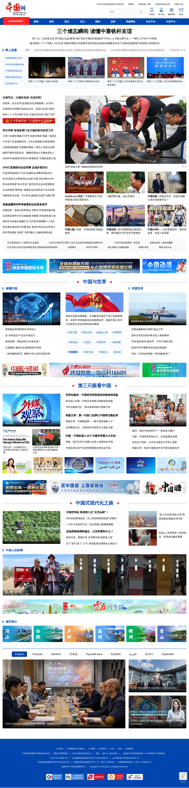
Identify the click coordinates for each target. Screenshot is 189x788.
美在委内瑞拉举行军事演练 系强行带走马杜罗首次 (29, 227)
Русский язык (94, 654)
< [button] (182, 50)
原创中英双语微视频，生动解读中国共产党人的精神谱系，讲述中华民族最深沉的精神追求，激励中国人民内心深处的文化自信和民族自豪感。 (94, 320)
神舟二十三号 (10, 114)
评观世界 (137, 288)
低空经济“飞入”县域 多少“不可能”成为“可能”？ (26, 541)
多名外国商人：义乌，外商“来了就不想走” (151, 423)
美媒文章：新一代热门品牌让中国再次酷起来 (92, 415)
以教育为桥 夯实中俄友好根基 (83, 38)
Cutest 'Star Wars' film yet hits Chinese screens (153, 688)
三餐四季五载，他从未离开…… (122, 196)
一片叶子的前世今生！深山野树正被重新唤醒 (89, 524)
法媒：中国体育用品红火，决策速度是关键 (154, 436)
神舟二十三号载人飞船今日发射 (43, 81)
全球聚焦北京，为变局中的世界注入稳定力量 (89, 427)
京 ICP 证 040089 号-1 (59, 758)
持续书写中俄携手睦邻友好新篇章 (149, 347)
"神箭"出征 (23, 114)
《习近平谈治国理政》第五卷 (126, 243)
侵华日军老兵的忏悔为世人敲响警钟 (150, 335)
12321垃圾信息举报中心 (82, 753)
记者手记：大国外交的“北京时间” (22, 97)
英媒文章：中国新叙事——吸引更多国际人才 (89, 421)
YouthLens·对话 (73, 196)
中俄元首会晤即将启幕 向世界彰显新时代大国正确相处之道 (46, 450)
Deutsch (56, 654)
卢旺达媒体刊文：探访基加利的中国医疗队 (88, 407)
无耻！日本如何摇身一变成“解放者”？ (151, 354)
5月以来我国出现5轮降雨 (42, 141)
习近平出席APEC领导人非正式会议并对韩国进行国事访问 (76, 243)
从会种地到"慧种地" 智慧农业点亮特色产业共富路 (29, 190)
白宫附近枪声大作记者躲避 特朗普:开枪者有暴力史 (29, 216)
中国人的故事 (14, 550)
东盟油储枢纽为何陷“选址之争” (147, 329)
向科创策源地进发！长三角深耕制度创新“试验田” (91, 518)
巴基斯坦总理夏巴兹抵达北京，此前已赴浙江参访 (29, 109)
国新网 (131, 4)
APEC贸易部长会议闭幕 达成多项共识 (25, 167)
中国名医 (111, 229)
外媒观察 (9, 423)
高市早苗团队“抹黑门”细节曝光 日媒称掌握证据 (27, 232)
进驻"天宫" (49, 114)
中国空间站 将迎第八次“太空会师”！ (87, 512)
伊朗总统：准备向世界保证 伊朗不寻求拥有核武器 (29, 210)
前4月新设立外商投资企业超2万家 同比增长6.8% (28, 179)
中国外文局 (178, 4)
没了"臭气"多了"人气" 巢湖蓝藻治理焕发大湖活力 (91, 543)
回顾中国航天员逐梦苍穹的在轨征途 (83, 43)
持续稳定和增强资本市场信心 (20, 329)
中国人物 (69, 229)
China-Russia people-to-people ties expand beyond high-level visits (44, 723)
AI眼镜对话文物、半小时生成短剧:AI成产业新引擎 (29, 195)
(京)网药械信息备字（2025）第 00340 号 (134, 762)
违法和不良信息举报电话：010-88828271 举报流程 (144, 753)
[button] (184, 129)
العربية (133, 654)
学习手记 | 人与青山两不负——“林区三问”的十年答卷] (129, 38)
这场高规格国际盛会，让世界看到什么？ (89, 531)
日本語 (73, 654)
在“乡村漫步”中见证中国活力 (20, 335)
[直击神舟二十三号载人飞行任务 (46, 43)
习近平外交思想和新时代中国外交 (110, 4)
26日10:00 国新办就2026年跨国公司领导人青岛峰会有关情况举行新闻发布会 (70, 50)
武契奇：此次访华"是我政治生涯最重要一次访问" (28, 103)
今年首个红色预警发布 (14, 141)
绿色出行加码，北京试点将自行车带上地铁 (154, 442)
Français (37, 654)
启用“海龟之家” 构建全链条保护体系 (84, 167)
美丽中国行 (144, 247)
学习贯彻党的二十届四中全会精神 (23, 243)
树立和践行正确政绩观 (118, 247)
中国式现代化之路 (94, 503)
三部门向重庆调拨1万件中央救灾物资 (22, 136)
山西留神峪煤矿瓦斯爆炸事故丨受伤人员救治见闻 (29, 147)
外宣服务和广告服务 (75, 749)
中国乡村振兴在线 (162, 4)
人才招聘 (91, 749)
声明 (120, 749)
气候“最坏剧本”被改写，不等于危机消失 (152, 341)
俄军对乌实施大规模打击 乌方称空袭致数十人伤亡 (29, 221)
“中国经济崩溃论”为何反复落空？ (20, 321)
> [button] (184, 50)
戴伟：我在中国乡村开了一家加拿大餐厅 (153, 431)
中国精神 (73, 352)
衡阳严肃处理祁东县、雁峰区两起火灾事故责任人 (29, 153)
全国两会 (72, 247)
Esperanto (168, 654)
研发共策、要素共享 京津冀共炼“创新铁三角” (89, 537)
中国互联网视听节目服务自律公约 (36, 753)
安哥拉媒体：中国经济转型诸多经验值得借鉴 (92, 395)
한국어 (149, 654)
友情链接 (129, 749)
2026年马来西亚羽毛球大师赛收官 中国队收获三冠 (29, 158)
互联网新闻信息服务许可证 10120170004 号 (90, 758)
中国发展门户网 (144, 4)
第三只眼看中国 (94, 386)
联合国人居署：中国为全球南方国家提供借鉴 (89, 401)
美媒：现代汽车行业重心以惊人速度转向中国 (89, 442)
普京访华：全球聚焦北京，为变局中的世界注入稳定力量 (15, 450)
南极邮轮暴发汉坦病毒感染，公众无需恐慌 (151, 321)
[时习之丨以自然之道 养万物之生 (49, 38)
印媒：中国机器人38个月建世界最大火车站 (91, 435)
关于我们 (60, 749)
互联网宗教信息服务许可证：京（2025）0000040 (93, 762)
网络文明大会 (165, 247)
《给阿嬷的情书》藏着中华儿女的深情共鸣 (27, 354)
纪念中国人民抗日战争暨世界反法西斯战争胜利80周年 (32, 247)
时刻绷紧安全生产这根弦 (116, 43)
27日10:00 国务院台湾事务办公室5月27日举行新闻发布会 (138, 50)
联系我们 (102, 749)
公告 (112, 749)
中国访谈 (152, 196)
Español (115, 654)
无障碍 (183, 777)
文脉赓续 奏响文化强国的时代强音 (23, 347)
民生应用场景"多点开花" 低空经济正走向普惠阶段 (29, 184)
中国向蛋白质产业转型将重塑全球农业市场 (88, 448)
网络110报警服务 (61, 753)
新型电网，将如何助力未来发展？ (23, 341)
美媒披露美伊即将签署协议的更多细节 (25, 204)
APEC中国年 (92, 247)
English (19, 654)
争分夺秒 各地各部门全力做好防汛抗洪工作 (28, 130)
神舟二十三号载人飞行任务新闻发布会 (165, 81)
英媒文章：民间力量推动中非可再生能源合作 (155, 448)
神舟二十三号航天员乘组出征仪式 (83, 81)
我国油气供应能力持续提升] (144, 43)
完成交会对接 (36, 114)
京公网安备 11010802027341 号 (125, 758)
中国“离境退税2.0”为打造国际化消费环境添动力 (27, 173)
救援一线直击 (49, 136)
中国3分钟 (153, 229)
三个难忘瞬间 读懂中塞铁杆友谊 (94, 31)
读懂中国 (11, 288)
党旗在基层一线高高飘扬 (161, 243)
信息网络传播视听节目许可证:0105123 (53, 762)
